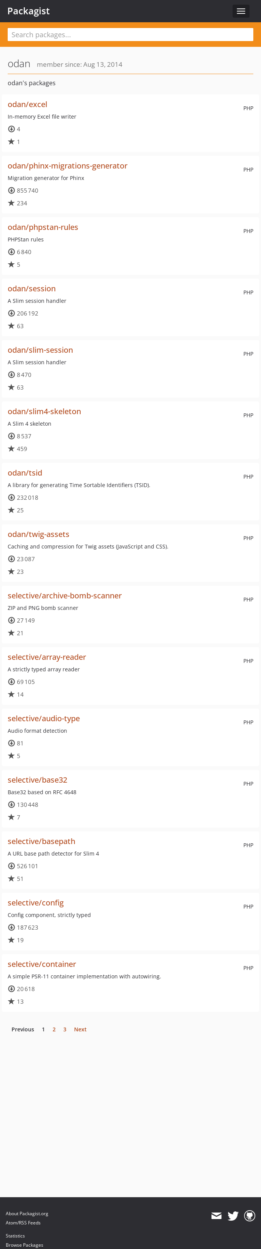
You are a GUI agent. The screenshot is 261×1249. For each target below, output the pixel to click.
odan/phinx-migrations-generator (67, 165)
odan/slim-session (40, 350)
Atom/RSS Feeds (23, 1222)
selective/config (36, 902)
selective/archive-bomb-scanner (65, 595)
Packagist (28, 11)
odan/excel (27, 104)
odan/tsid (25, 473)
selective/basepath (41, 841)
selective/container (42, 964)
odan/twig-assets (38, 534)
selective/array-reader (47, 657)
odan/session (32, 288)
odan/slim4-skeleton (44, 411)
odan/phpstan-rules (43, 227)
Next (80, 1029)
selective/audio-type (44, 718)
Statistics (15, 1235)
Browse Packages (24, 1245)
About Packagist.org (27, 1213)
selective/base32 (37, 780)
